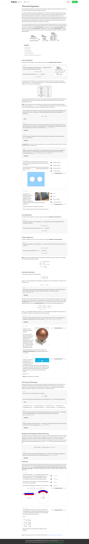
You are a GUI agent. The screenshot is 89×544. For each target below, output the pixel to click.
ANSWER (26, 130)
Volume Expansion (27, 50)
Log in (68, 1)
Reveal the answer (58, 173)
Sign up (75, 1)
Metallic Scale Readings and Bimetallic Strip (32, 55)
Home (20, 1)
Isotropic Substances (28, 51)
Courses (26, 1)
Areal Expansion (27, 48)
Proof (25, 119)
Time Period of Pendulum (29, 53)
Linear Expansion (27, 47)
